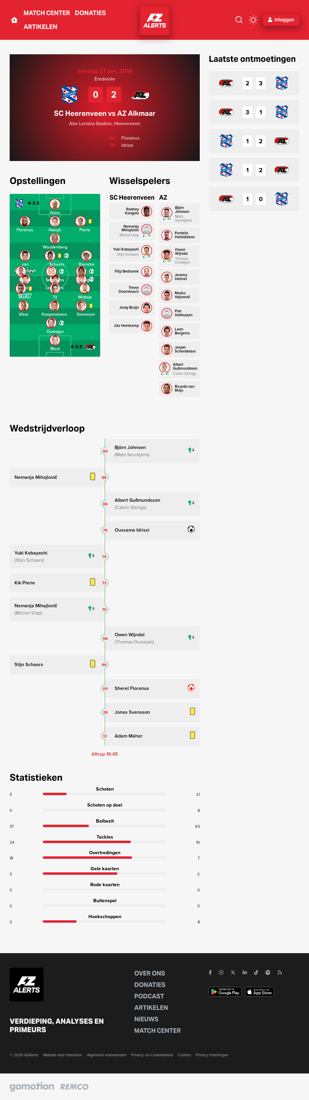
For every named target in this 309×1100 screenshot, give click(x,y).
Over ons (149, 973)
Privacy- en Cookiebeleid (152, 1055)
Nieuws (146, 1019)
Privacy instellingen (212, 1055)
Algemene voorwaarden (106, 1055)
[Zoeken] (239, 20)
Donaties (90, 13)
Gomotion (74, 1055)
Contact (184, 1055)
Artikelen (40, 27)
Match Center (47, 13)
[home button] (14, 19)
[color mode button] (253, 20)
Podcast (149, 996)
